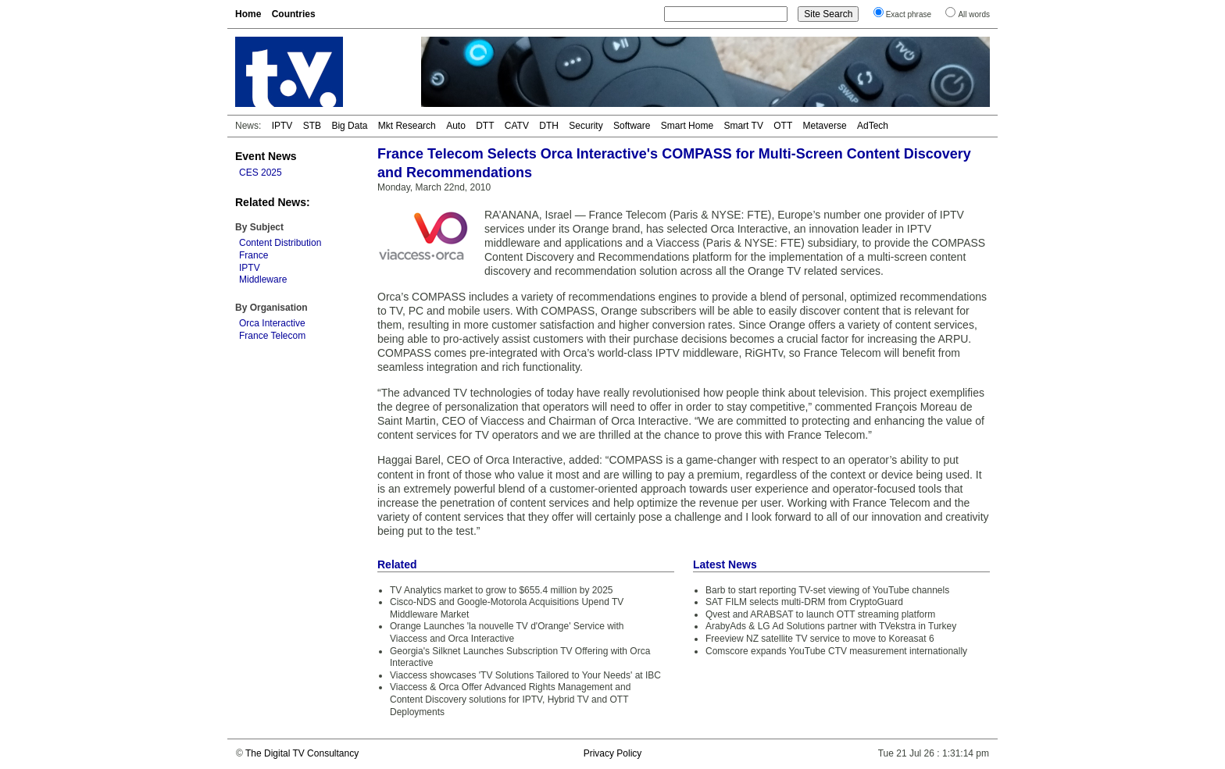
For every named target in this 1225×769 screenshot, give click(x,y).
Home (248, 14)
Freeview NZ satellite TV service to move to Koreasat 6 (819, 638)
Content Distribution (280, 242)
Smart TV (742, 125)
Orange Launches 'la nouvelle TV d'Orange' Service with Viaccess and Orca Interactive (507, 632)
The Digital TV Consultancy (302, 753)
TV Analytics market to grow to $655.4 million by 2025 (501, 590)
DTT (485, 125)
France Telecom (272, 335)
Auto (456, 125)
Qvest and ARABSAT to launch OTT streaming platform (820, 614)
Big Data (349, 125)
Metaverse (825, 125)
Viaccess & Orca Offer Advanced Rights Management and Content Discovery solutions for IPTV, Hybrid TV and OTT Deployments (510, 699)
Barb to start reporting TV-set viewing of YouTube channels (827, 590)
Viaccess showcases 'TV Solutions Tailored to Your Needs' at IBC (525, 675)
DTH (549, 125)
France (253, 255)
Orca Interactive (272, 323)
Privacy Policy (613, 753)
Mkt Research (407, 125)
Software (631, 125)
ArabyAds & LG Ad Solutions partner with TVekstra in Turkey (830, 626)
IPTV (282, 125)
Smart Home (687, 125)
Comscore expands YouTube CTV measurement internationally (836, 651)
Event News (266, 156)
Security (585, 125)
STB (312, 125)
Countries (294, 14)
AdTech (872, 125)
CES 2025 (260, 172)
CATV (517, 125)
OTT (782, 125)
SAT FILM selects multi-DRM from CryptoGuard (804, 601)
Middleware (263, 279)
